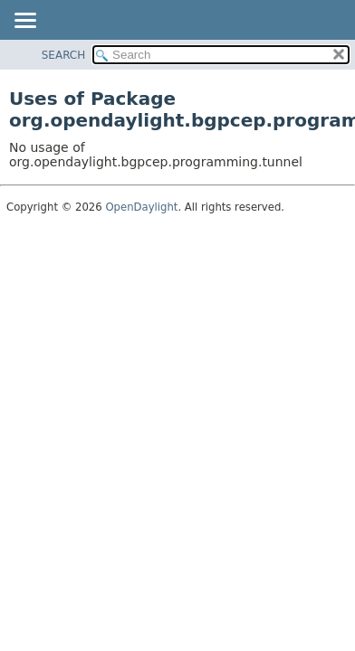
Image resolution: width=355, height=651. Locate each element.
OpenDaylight (141, 207)
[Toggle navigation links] (24, 21)
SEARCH (64, 55)
